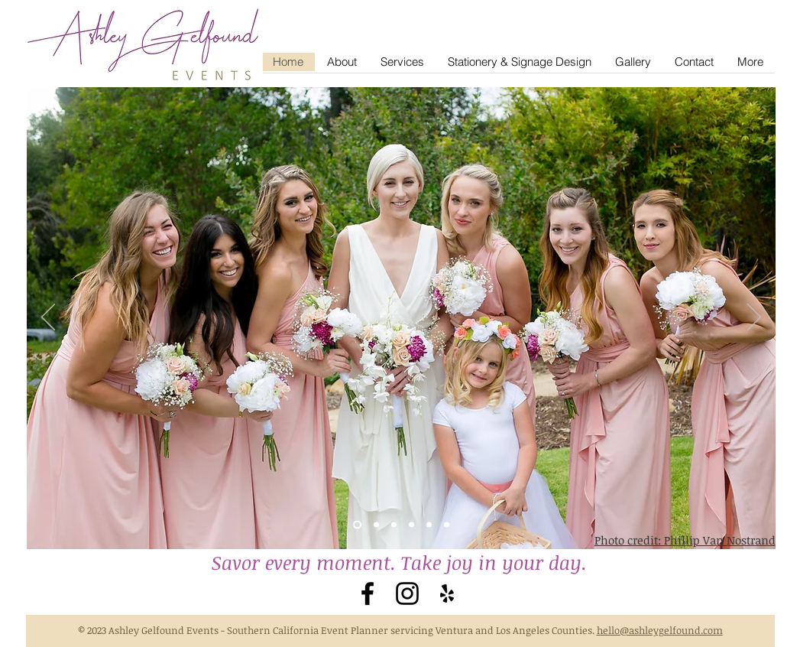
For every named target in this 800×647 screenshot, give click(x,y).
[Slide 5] (411, 525)
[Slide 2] (357, 525)
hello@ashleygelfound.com (660, 630)
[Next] (754, 318)
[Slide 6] (429, 525)
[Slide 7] (446, 525)
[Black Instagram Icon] (407, 593)
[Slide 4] (394, 525)
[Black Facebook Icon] (367, 593)
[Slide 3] (376, 525)
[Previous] (48, 318)
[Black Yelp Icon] (447, 593)
